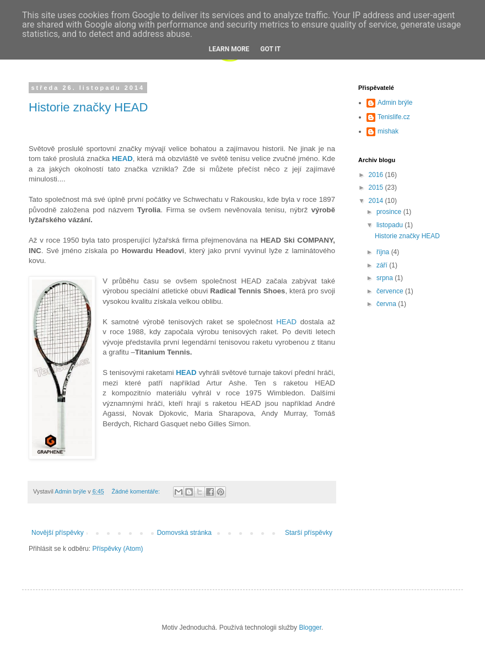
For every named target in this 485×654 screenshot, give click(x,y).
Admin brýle (395, 102)
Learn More (229, 49)
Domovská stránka (184, 533)
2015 (377, 187)
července (390, 291)
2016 (377, 175)
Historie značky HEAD (88, 107)
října (383, 252)
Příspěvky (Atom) (117, 549)
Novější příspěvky (57, 533)
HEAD (285, 322)
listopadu (390, 225)
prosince (389, 212)
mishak (388, 131)
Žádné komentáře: (136, 491)
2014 (377, 201)
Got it (270, 49)
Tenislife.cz (394, 117)
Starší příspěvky (308, 533)
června (387, 304)
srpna (385, 278)
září (382, 265)
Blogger (310, 627)
